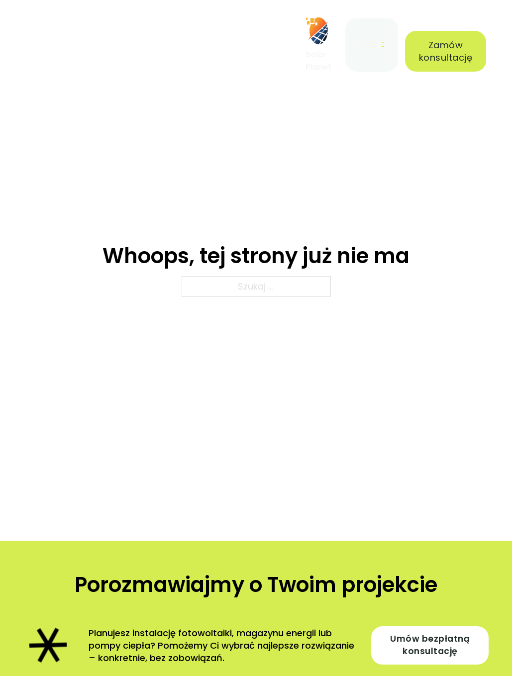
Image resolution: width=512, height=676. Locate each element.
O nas (174, 44)
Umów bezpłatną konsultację (430, 645)
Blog (216, 38)
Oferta (44, 38)
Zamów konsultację (446, 51)
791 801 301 (372, 44)
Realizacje (120, 38)
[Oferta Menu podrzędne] (74, 38)
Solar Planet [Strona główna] (318, 61)
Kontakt (267, 38)
